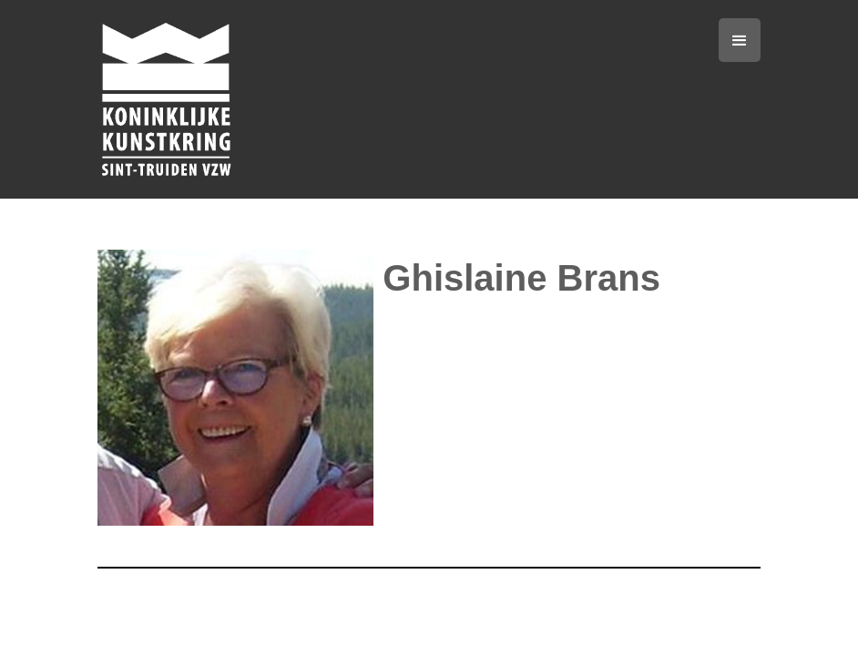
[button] (740, 40)
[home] (325, 99)
